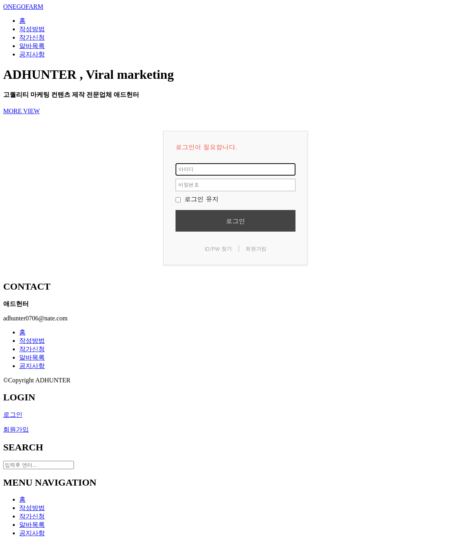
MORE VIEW (21, 111)
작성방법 (32, 340)
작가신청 (32, 349)
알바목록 (32, 357)
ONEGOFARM (23, 6)
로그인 (235, 221)
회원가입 (256, 248)
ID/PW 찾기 (218, 248)
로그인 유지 (197, 199)
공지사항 (32, 365)
